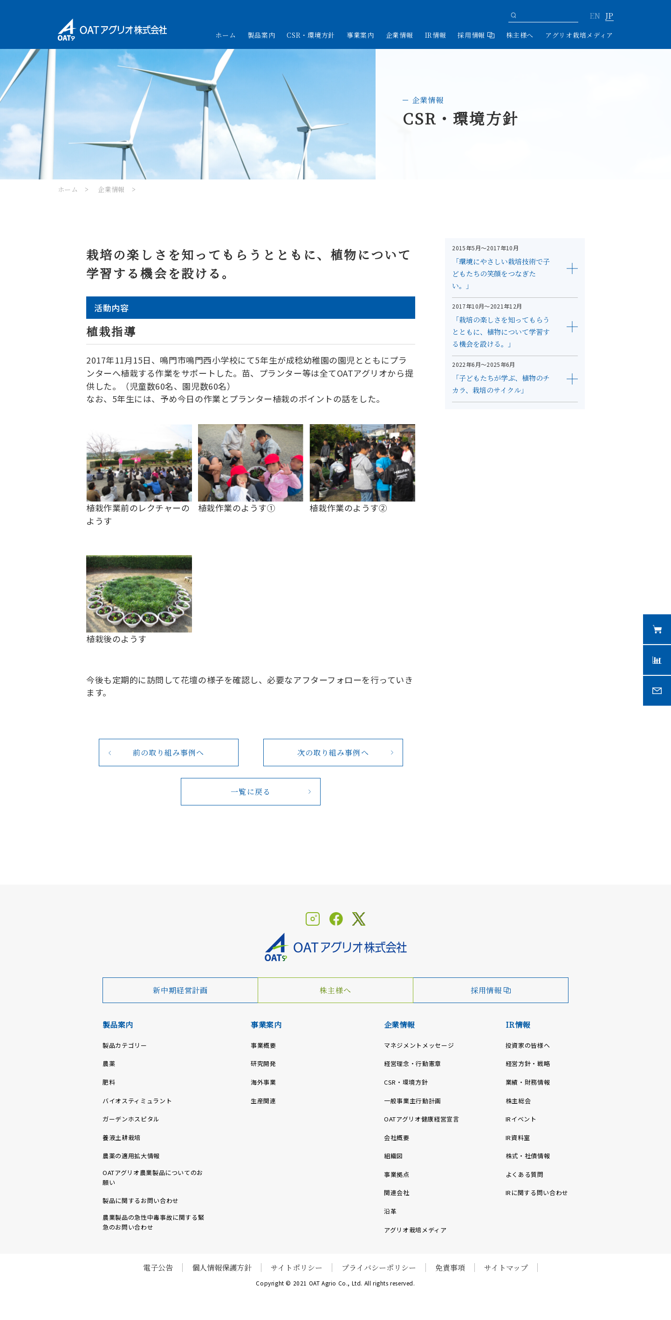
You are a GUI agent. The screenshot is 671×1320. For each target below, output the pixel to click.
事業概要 (263, 1045)
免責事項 (450, 1267)
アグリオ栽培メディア (579, 35)
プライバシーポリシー (379, 1267)
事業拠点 (397, 1174)
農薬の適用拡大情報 (131, 1155)
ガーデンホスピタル (131, 1118)
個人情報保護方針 (222, 1267)
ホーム (225, 35)
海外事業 (263, 1082)
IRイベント (521, 1118)
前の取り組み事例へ (169, 752)
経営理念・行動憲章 (412, 1063)
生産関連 (263, 1100)
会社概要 (397, 1137)
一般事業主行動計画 (412, 1100)
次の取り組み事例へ (333, 752)
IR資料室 (518, 1137)
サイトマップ (506, 1267)
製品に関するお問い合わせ (141, 1200)
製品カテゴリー (125, 1045)
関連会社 (397, 1192)
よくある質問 (525, 1174)
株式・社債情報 (528, 1155)
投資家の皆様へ (528, 1045)
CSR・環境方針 (311, 35)
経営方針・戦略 (528, 1063)
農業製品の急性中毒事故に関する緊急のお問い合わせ (153, 1222)
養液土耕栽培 (122, 1137)
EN (594, 16)
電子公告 (158, 1267)
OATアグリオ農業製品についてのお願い (153, 1177)
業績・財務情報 (528, 1082)
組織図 (393, 1155)
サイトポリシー (296, 1267)
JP (609, 16)
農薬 (109, 1063)
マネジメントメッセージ (419, 1045)
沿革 (390, 1211)
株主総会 (518, 1100)
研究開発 (263, 1063)
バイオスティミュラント (137, 1100)
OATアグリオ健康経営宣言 (421, 1118)
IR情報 (518, 1024)
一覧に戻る (251, 791)
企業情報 (111, 189)
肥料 (109, 1082)
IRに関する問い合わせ (537, 1192)
